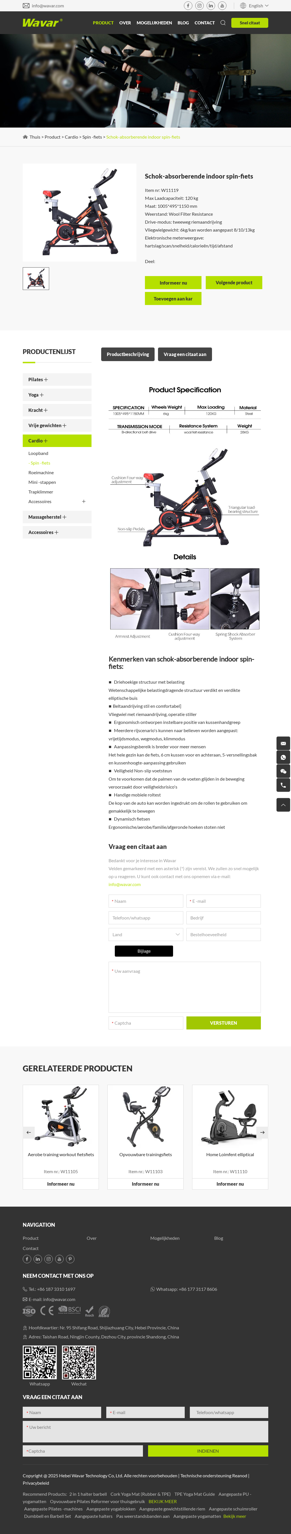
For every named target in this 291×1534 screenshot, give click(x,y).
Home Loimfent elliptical (230, 1154)
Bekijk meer (163, 1501)
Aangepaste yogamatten (197, 1516)
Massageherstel (47, 517)
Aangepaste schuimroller (233, 1508)
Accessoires (57, 501)
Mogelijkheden (154, 22)
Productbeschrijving (128, 354)
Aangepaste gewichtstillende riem (172, 1508)
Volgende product (234, 282)
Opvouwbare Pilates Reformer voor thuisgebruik (98, 1501)
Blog (183, 22)
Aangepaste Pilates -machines (54, 1508)
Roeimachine (41, 472)
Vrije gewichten (47, 425)
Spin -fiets (92, 136)
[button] (29, 1133)
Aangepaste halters (94, 1516)
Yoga (36, 394)
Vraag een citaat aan (185, 354)
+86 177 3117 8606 (198, 1289)
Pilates (38, 379)
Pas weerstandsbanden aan (143, 1516)
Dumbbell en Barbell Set (48, 1516)
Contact (205, 22)
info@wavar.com (48, 5)
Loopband (38, 453)
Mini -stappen (42, 482)
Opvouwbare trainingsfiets (145, 1154)
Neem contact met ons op (58, 1276)
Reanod (239, 1475)
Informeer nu (60, 1183)
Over (125, 22)
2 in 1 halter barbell (88, 1494)
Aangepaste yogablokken (111, 1508)
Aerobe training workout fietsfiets (61, 1154)
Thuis (35, 136)
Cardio (71, 136)
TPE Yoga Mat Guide (195, 1494)
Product (103, 22)
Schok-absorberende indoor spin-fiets (143, 136)
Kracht (38, 410)
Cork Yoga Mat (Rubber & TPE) (141, 1494)
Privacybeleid (36, 1483)
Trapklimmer (40, 491)
